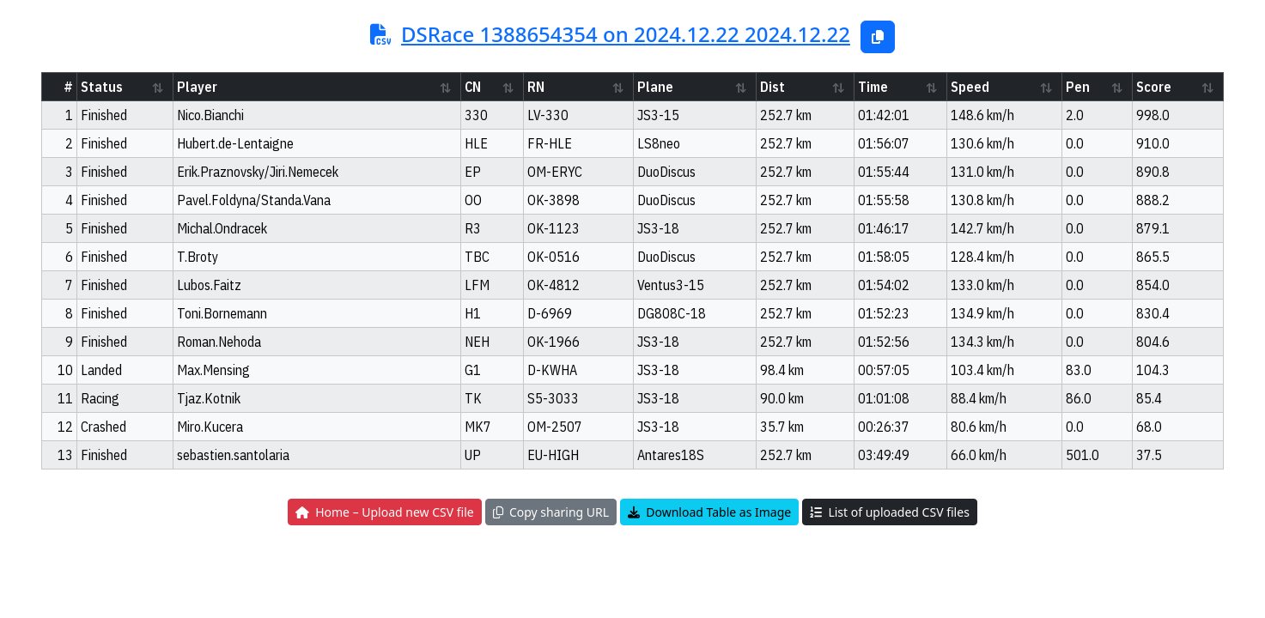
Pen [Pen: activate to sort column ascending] (1078, 86)
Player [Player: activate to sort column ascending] (197, 86)
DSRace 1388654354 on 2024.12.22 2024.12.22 (625, 34)
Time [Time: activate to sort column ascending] (873, 86)
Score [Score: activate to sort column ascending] (1153, 86)
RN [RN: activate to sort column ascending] (535, 86)
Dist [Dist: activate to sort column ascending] (772, 86)
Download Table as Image (709, 512)
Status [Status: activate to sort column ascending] (102, 86)
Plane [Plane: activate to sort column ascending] (655, 86)
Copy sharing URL (551, 512)
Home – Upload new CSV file (384, 512)
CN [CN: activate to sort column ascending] (473, 86)
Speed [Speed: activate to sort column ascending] (970, 86)
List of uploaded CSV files (889, 512)
